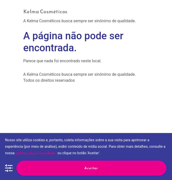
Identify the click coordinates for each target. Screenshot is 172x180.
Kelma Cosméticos (45, 11)
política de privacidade (35, 153)
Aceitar (91, 168)
